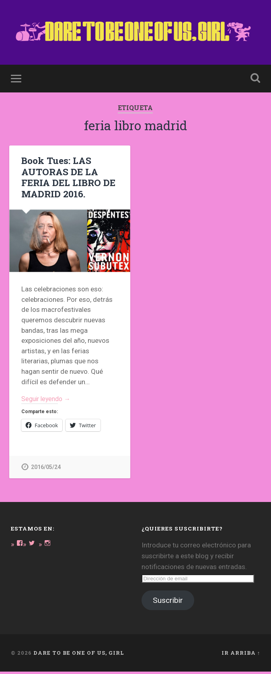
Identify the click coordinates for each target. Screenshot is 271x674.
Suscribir (168, 602)
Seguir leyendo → (48, 400)
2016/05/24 (46, 469)
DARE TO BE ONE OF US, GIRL (78, 655)
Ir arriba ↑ (241, 655)
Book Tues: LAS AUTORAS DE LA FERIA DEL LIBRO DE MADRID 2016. (67, 178)
